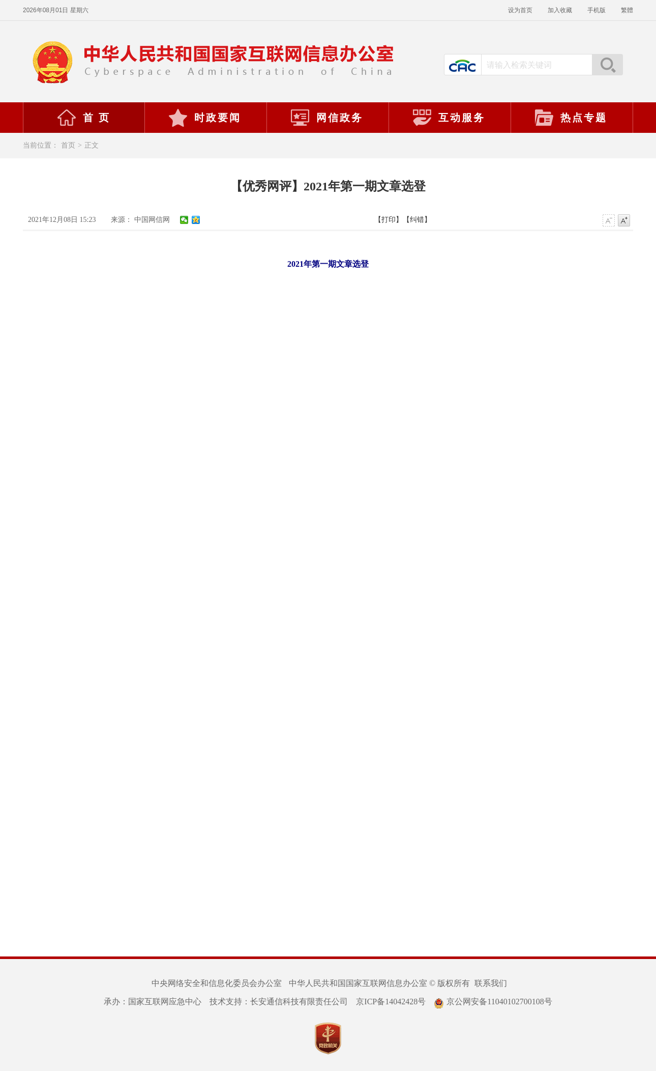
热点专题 (570, 117)
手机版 (596, 10)
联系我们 (490, 983)
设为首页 (520, 10)
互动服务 (448, 117)
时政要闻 (204, 117)
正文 (91, 145)
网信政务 (326, 117)
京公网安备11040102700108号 (493, 1001)
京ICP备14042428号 (391, 1001)
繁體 (627, 10)
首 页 (83, 117)
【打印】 (388, 219)
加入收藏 (560, 10)
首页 (68, 145)
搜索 (607, 64)
